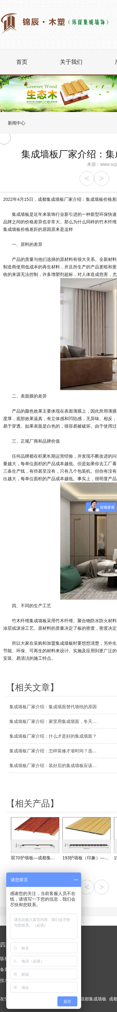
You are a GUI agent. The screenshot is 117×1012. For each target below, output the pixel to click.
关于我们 (71, 62)
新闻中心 (16, 122)
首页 (21, 62)
